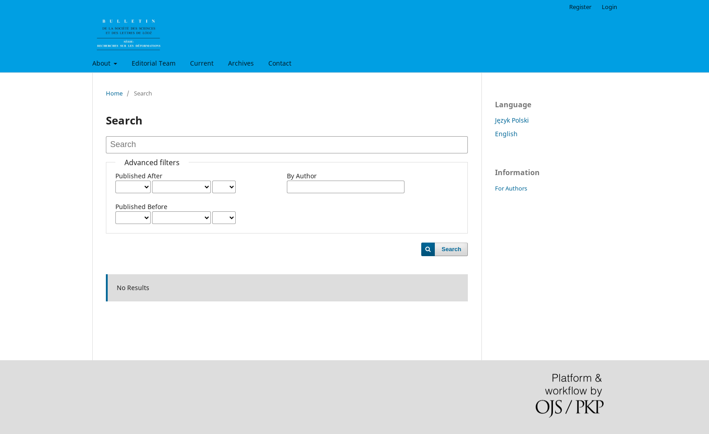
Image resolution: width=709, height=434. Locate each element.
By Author (302, 176)
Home (114, 93)
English (506, 133)
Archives (241, 63)
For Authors (511, 188)
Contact (279, 63)
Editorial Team (154, 63)
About (102, 63)
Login (609, 7)
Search (451, 249)
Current (202, 63)
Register (580, 7)
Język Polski (512, 120)
